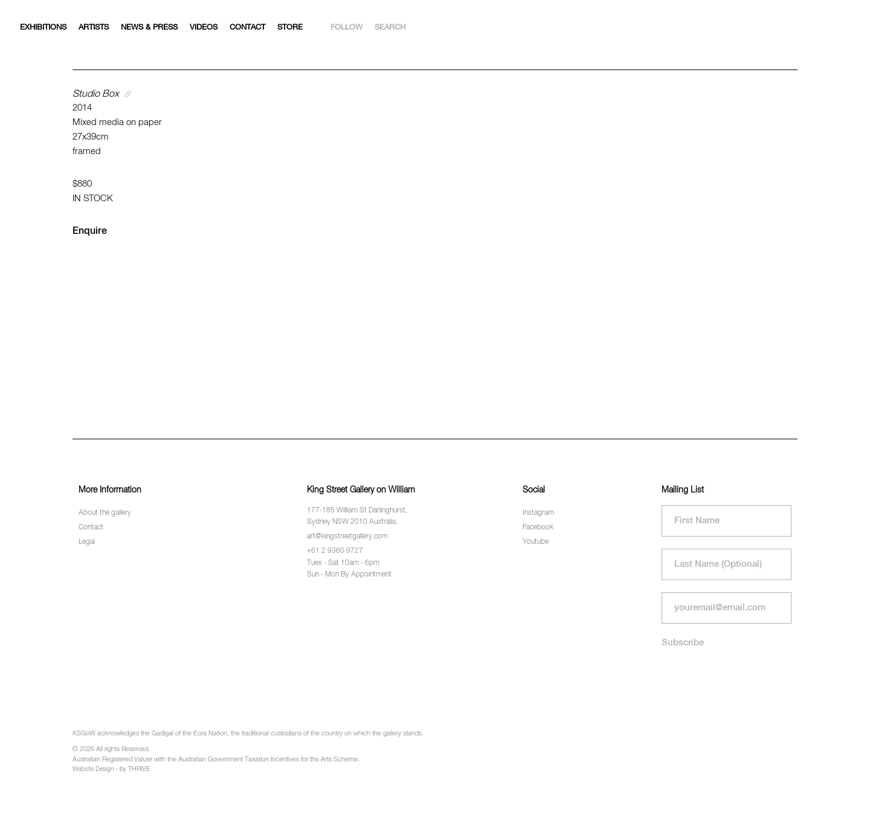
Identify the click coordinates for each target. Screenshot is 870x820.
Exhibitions (43, 27)
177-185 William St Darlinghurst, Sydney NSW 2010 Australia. (357, 516)
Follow (346, 27)
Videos (204, 27)
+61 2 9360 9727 (335, 551)
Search (390, 27)
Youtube (536, 542)
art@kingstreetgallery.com (347, 536)
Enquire (89, 231)
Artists (94, 27)
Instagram (538, 513)
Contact (247, 27)
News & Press (149, 27)
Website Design (93, 769)
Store (290, 27)
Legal (87, 542)
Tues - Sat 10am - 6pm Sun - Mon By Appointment (349, 569)
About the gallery (105, 513)
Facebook (538, 527)
